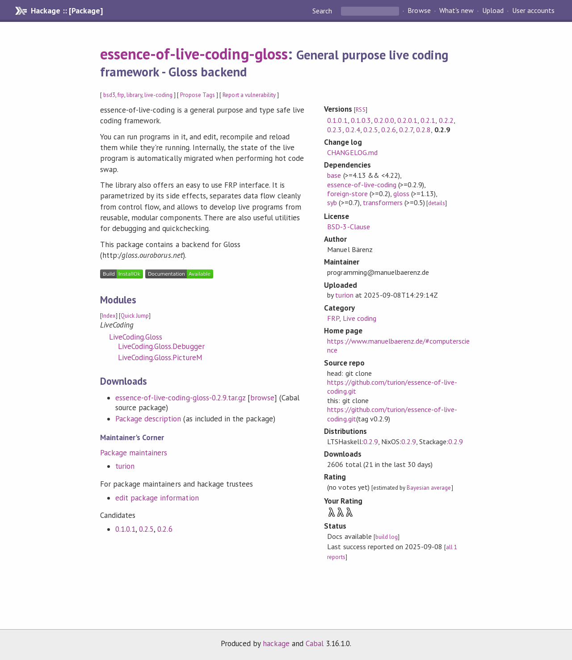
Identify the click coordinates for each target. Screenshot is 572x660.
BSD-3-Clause (348, 226)
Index (109, 315)
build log (386, 537)
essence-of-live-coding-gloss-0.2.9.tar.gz (180, 398)
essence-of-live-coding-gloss (194, 53)
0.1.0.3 (361, 120)
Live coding (359, 318)
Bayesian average (429, 488)
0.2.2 (446, 120)
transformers (383, 202)
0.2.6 (164, 529)
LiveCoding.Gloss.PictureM (160, 357)
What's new (456, 10)
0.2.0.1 (407, 120)
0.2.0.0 (384, 120)
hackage (276, 643)
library (134, 95)
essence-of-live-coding (361, 184)
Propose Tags (197, 95)
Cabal (315, 643)
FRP (333, 318)
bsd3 (109, 95)
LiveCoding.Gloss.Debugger (161, 346)
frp (121, 95)
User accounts (533, 10)
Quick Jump (135, 315)
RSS (360, 110)
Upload (493, 10)
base (334, 175)
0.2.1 (428, 120)
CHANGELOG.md (352, 152)
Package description (148, 419)
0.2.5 (146, 529)
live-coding (158, 95)
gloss (401, 193)
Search (323, 10)
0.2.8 (423, 129)
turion (125, 466)
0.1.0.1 (125, 529)
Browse (419, 10)
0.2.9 (370, 441)
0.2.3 (334, 129)
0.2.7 (406, 129)
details (436, 203)
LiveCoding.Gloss (135, 337)
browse (262, 398)
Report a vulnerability (249, 95)
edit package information (157, 498)
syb (332, 202)
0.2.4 (352, 129)
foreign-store (347, 193)
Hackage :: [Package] (66, 11)
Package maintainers (133, 453)
